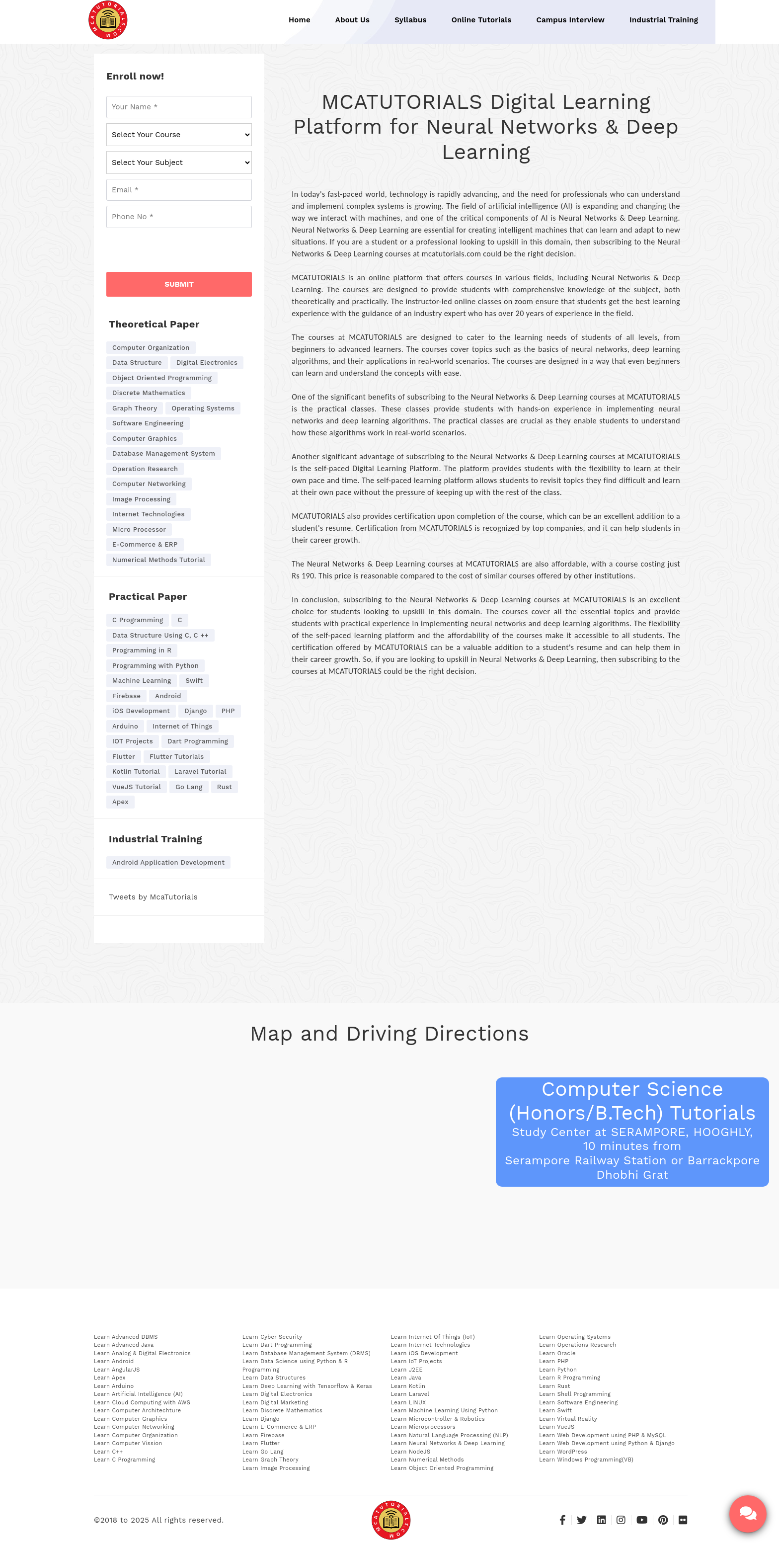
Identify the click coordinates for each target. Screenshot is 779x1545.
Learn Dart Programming (277, 1345)
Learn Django (261, 1419)
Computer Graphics (144, 438)
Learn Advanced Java (124, 1345)
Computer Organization (151, 347)
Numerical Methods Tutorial (158, 560)
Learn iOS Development (425, 1353)
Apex (120, 802)
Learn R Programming (569, 1378)
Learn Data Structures (274, 1378)
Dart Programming (197, 741)
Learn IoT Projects (416, 1361)
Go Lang (189, 787)
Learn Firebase (263, 1435)
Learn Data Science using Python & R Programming (295, 1365)
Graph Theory (134, 408)
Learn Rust (554, 1386)
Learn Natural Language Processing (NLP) (449, 1435)
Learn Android (114, 1361)
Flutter (123, 756)
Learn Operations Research (577, 1345)
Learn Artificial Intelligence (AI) (138, 1394)
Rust (225, 787)
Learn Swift (555, 1410)
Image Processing (141, 499)
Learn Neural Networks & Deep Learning (448, 1443)
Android (168, 696)
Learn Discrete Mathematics (282, 1410)
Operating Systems (202, 408)
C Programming (137, 620)
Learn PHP (553, 1361)
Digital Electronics (206, 362)
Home (300, 19)
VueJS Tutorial (136, 787)
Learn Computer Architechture (137, 1410)
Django (195, 711)
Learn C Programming (125, 1460)
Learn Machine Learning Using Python (444, 1410)
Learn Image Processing (276, 1468)
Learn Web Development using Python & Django (607, 1443)
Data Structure (137, 362)
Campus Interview (571, 19)
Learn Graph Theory (270, 1460)
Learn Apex (110, 1378)
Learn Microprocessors (423, 1427)
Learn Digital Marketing (275, 1402)
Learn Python (558, 1370)
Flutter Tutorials (177, 756)
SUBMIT (179, 284)
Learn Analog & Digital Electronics (142, 1353)
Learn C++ (108, 1452)
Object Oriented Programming (162, 378)
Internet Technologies (148, 514)
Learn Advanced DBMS (126, 1337)
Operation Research (145, 469)
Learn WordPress (563, 1452)
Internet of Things (182, 726)
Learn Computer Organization (136, 1435)
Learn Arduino (114, 1386)
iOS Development (141, 711)
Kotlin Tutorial (136, 771)
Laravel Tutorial (200, 771)
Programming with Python (155, 665)
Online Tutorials (482, 19)
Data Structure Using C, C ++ (160, 635)
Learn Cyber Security (272, 1337)
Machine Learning (141, 680)
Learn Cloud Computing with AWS (142, 1402)
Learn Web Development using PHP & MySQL (602, 1435)
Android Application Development (168, 862)
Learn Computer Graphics (130, 1419)
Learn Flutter (261, 1443)
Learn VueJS (556, 1427)
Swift (194, 680)
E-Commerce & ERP (145, 544)
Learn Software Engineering (578, 1402)
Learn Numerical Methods (428, 1460)
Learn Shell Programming (575, 1394)
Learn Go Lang (263, 1452)
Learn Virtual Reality (568, 1419)
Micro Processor (139, 529)
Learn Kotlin (408, 1386)
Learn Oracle (557, 1353)
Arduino (125, 726)
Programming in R (141, 650)
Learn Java (406, 1378)
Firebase (126, 696)
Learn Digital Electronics (277, 1394)
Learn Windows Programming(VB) (586, 1460)
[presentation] (181, 252)
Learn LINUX (408, 1402)
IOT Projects (132, 741)
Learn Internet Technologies (430, 1345)
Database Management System (163, 453)
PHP (228, 711)
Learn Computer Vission (128, 1443)
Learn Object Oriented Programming (442, 1468)
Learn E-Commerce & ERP (279, 1427)
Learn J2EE (407, 1370)
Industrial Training (663, 19)
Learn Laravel (410, 1394)
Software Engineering (148, 423)
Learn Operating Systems (575, 1337)
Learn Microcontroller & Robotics (438, 1419)
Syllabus (410, 19)
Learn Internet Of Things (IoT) (433, 1337)
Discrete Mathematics (148, 393)
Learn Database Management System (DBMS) (306, 1353)
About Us (352, 19)
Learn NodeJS (411, 1452)
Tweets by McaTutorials (153, 897)
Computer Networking (149, 484)
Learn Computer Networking (134, 1427)
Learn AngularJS (117, 1370)
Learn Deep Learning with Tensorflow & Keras (307, 1386)
